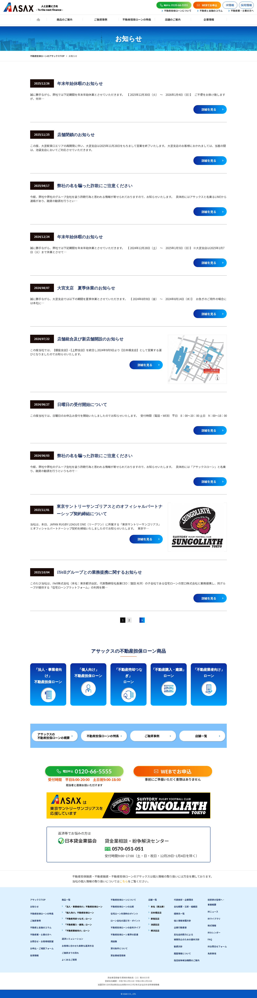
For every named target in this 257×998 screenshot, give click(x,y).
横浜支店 (155, 930)
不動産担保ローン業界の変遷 (124, 934)
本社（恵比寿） (158, 906)
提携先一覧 (179, 913)
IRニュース (213, 911)
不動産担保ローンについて (177, 10)
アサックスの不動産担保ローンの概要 (53, 736)
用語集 (114, 941)
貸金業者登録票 (118, 955)
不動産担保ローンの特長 (103, 736)
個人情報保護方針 (182, 920)
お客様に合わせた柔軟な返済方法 (78, 945)
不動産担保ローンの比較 (122, 906)
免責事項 (212, 953)
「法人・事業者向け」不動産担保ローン (83, 906)
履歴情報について (182, 953)
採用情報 (246, 5)
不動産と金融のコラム (211, 10)
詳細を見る (208, 109)
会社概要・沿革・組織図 (185, 906)
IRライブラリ (214, 918)
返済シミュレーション (72, 938)
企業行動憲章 (180, 927)
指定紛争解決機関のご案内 (186, 960)
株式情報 (212, 925)
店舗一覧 (201, 736)
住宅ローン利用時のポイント (124, 913)
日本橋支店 (156, 912)
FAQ (210, 939)
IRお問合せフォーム (217, 946)
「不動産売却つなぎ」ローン (78, 918)
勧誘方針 (178, 946)
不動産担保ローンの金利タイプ (125, 927)
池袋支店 (155, 924)
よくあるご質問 (69, 959)
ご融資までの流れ (70, 952)
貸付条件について (119, 948)
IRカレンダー (214, 932)
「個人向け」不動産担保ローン (79, 912)
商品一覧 (66, 899)
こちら (123, 881)
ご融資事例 (152, 736)
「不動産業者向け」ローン (77, 930)
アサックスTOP (38, 899)
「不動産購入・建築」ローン (78, 924)
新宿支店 (155, 918)
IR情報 (230, 5)
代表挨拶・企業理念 (183, 899)
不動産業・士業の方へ (242, 10)
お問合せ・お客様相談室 (42, 941)
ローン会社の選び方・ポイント (125, 920)
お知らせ (34, 906)
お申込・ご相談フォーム (42, 948)
